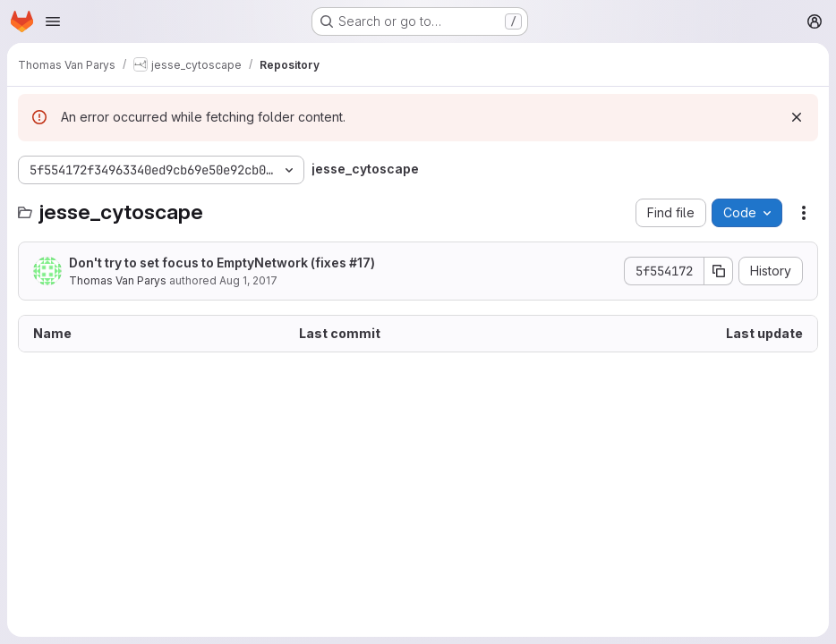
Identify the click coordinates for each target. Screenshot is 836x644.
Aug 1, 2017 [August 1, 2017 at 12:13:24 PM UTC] (248, 280)
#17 (360, 262)
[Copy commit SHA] (718, 271)
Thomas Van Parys (117, 280)
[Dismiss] (796, 117)
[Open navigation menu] (52, 21)
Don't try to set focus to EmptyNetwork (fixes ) (222, 262)
